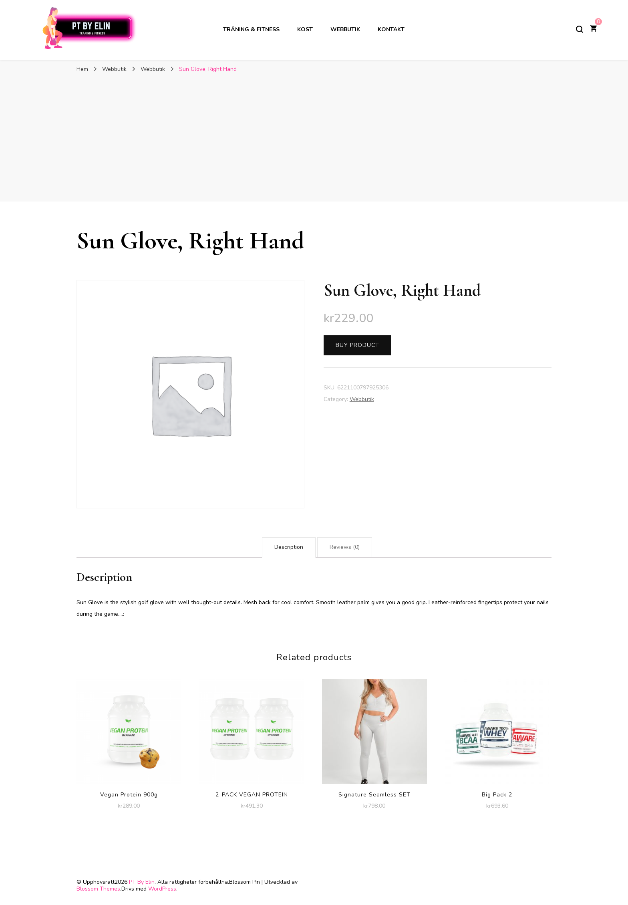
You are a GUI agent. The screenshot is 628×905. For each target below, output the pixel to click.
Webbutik (345, 29)
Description (288, 547)
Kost (305, 29)
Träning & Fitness (251, 29)
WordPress (162, 889)
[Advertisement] (314, 137)
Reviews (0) (345, 547)
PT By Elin (142, 882)
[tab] (289, 547)
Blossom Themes (98, 889)
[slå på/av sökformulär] (579, 29)
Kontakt (391, 29)
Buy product (357, 345)
